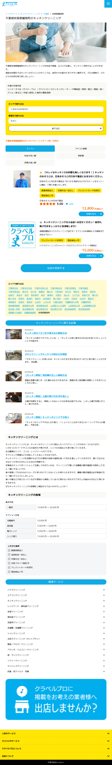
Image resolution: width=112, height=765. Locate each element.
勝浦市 (50, 295)
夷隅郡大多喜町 (15, 312)
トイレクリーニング (16, 633)
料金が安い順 (30, 155)
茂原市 (84, 291)
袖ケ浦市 (57, 298)
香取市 (29, 302)
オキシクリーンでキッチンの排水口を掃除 (46, 354)
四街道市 (47, 298)
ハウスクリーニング (16, 589)
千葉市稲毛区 (56, 288)
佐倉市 (11, 295)
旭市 (27, 295)
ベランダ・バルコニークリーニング (23, 649)
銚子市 (25, 291)
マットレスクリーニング (18, 666)
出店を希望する (56, 268)
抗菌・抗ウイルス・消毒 (18, 671)
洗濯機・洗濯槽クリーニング (20, 627)
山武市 (38, 302)
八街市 (66, 298)
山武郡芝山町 (74, 305)
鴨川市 (95, 295)
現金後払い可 (17, 571)
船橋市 (42, 291)
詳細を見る (91, 213)
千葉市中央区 (26, 288)
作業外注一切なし (19, 559)
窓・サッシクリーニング (18, 655)
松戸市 (68, 291)
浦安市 (38, 298)
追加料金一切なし (19, 554)
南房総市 (12, 302)
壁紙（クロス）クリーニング (20, 644)
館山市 (50, 291)
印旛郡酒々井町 (72, 302)
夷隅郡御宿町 (30, 312)
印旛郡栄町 (86, 302)
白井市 (82, 298)
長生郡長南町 (84, 309)
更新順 (81, 155)
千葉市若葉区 (70, 288)
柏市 (43, 295)
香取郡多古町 (28, 305)
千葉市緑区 (83, 288)
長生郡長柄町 (70, 309)
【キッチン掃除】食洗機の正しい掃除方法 (46, 375)
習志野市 (35, 295)
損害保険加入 (17, 550)
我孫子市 (86, 295)
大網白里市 (58, 302)
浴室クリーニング (15, 611)
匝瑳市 (21, 302)
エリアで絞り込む (16, 104)
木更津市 (59, 291)
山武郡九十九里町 (58, 305)
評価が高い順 (30, 162)
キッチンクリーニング (17, 600)
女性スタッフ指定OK (20, 563)
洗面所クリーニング (16, 622)
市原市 (58, 295)
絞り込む (56, 128)
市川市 (33, 291)
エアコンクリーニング (17, 595)
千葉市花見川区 (41, 288)
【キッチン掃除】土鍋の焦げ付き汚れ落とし (47, 396)
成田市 (93, 291)
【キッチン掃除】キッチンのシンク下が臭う (47, 417)
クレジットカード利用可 (22, 567)
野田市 (76, 291)
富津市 (29, 298)
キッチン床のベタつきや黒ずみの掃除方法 (46, 333)
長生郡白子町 (56, 309)
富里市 (91, 298)
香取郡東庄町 (42, 305)
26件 (71, 203)
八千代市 (76, 295)
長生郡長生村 (42, 309)
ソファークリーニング (17, 660)
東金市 (19, 295)
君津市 (21, 298)
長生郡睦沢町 (28, 309)
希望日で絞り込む (16, 115)
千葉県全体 (13, 288)
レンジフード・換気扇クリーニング (23, 606)
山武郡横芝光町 (89, 305)
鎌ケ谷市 (12, 298)
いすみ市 (47, 302)
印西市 (74, 298)
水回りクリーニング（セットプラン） (24, 638)
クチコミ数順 (81, 148)
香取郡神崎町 (14, 305)
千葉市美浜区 (14, 291)
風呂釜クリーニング (16, 617)
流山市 (67, 295)
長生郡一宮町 (14, 309)
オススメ (30, 148)
